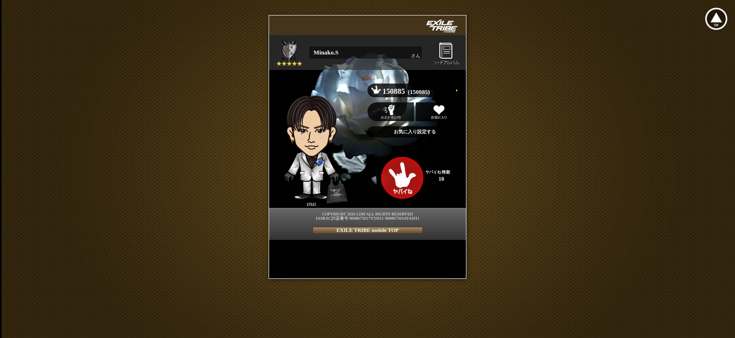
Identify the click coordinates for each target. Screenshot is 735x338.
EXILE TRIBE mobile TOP (368, 230)
